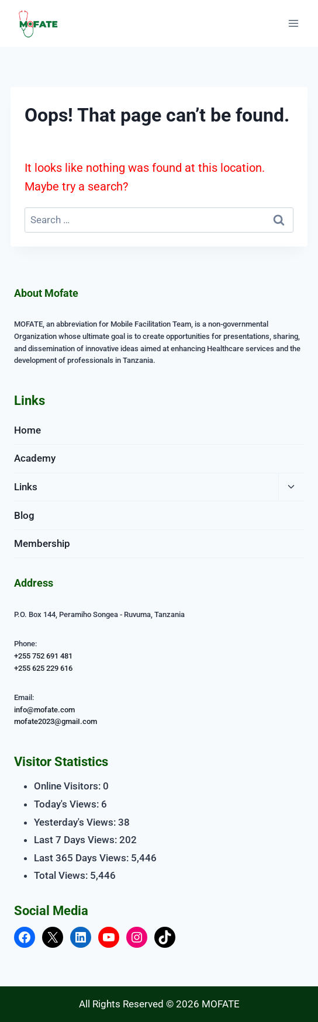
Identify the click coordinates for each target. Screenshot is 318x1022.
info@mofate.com (44, 709)
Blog (24, 515)
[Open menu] (293, 23)
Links (25, 487)
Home (27, 430)
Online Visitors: (68, 786)
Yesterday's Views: (76, 822)
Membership (42, 543)
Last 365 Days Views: (82, 858)
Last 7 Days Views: (76, 840)
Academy (35, 458)
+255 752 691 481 (43, 656)
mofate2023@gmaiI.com (55, 721)
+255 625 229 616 (43, 668)
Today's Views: (67, 804)
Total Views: (62, 875)
